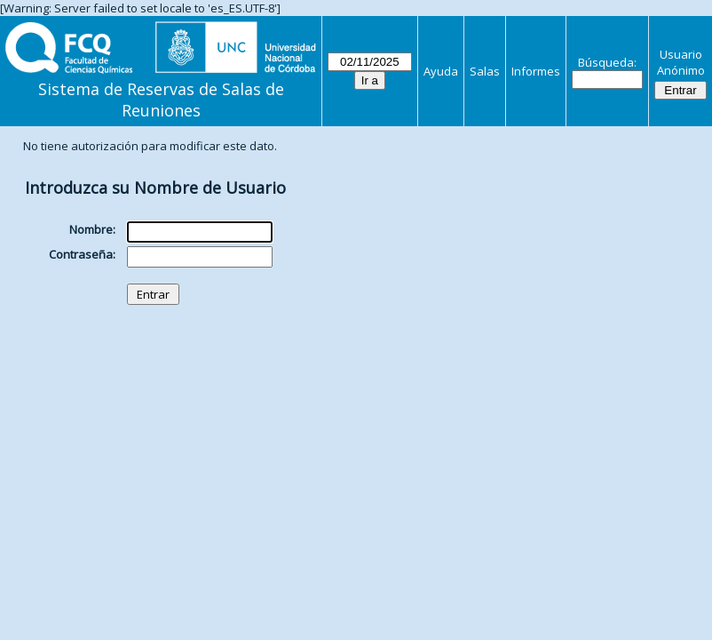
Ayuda (440, 71)
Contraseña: (82, 254)
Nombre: (92, 229)
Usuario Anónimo (681, 62)
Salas (485, 71)
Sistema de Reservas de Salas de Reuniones (161, 99)
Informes (535, 71)
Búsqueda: (607, 62)
